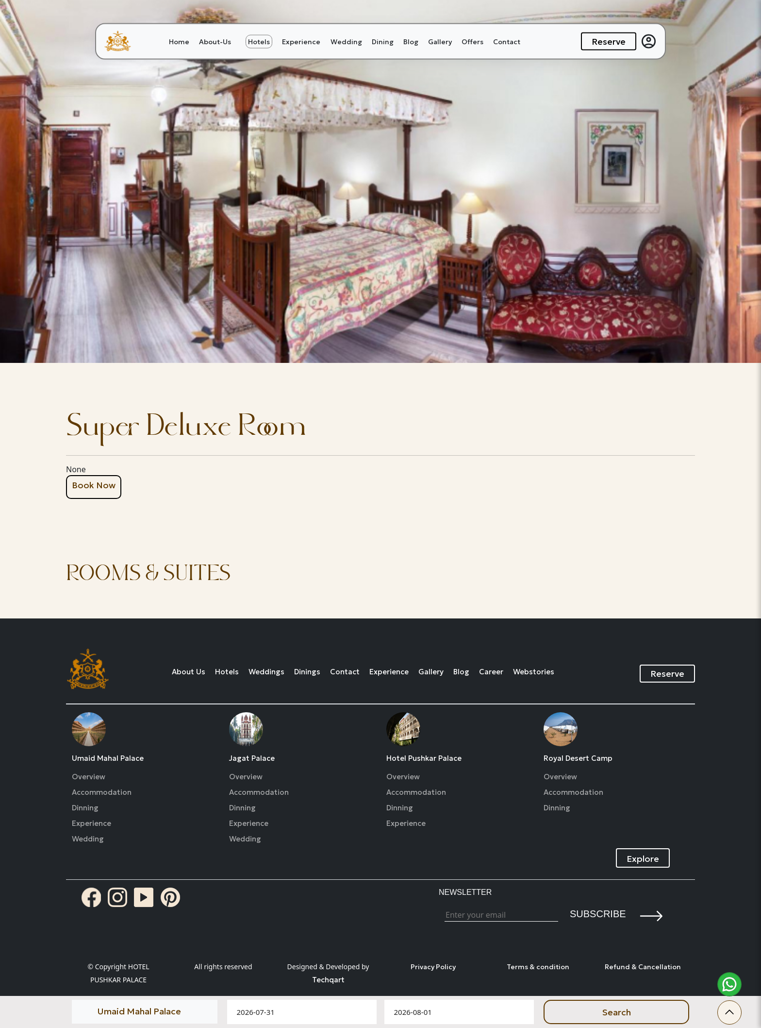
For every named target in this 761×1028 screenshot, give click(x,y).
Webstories (533, 672)
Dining (383, 41)
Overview (88, 776)
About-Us (215, 41)
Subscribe (598, 913)
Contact (506, 41)
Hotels (259, 41)
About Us (188, 672)
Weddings (266, 672)
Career (491, 672)
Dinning (85, 808)
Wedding (346, 41)
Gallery (440, 41)
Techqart (328, 979)
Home (179, 41)
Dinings (307, 672)
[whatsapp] (729, 984)
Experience (301, 41)
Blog (410, 41)
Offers (472, 41)
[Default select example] (144, 1011)
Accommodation (102, 792)
